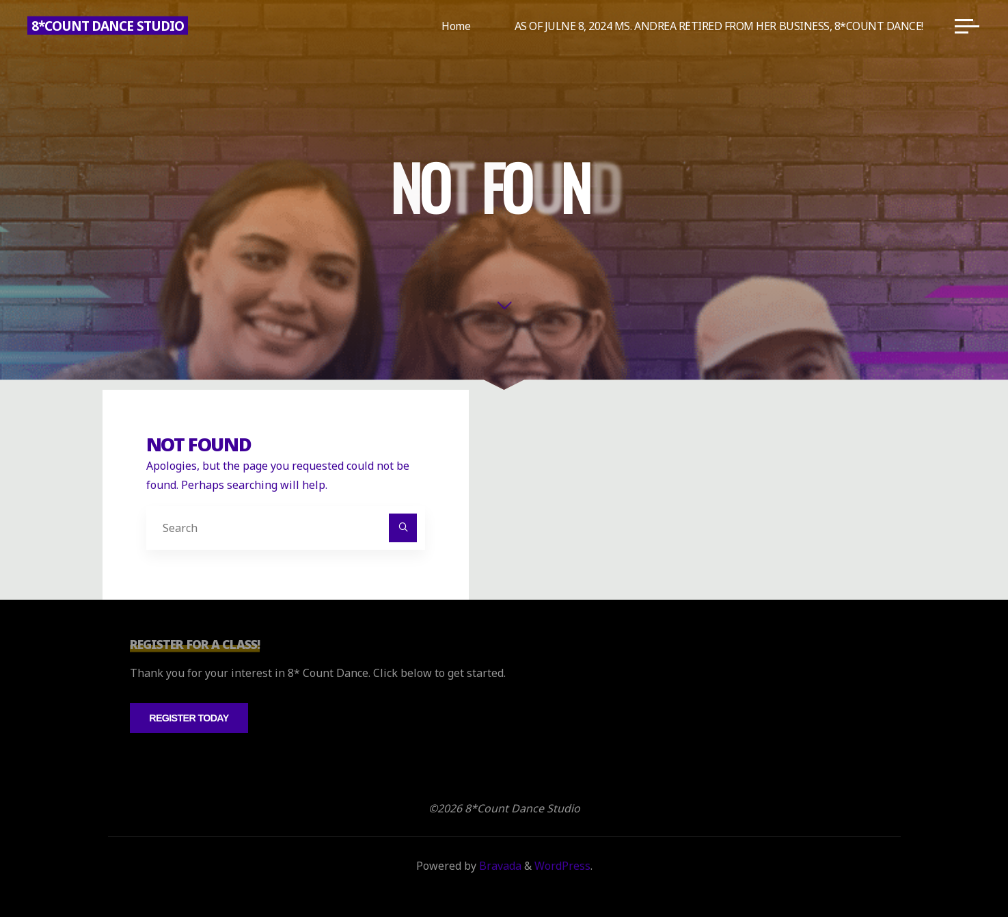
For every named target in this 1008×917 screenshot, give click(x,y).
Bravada (498, 865)
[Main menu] (967, 26)
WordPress (562, 865)
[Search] (403, 528)
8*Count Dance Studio (107, 25)
